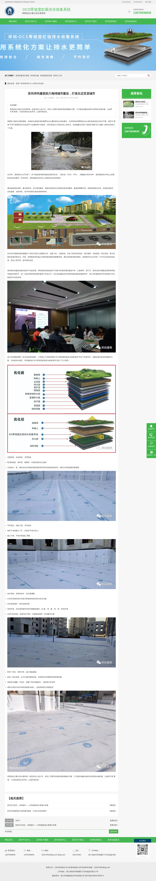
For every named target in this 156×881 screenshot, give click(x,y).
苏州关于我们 (91, 21)
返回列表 (113, 831)
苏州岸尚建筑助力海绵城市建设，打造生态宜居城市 (27, 811)
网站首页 (13, 21)
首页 (17, 83)
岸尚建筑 (14, 357)
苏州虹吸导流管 (46, 76)
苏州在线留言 (126, 2)
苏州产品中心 (31, 21)
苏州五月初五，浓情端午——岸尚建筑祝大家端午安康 (27, 805)
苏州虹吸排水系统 (22, 76)
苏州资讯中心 (71, 21)
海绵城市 (73, 257)
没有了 (17, 821)
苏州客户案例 (51, 21)
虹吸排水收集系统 (71, 357)
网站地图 (148, 2)
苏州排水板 (34, 76)
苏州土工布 (57, 76)
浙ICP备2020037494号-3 (94, 876)
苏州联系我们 (138, 2)
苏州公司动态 (39, 83)
